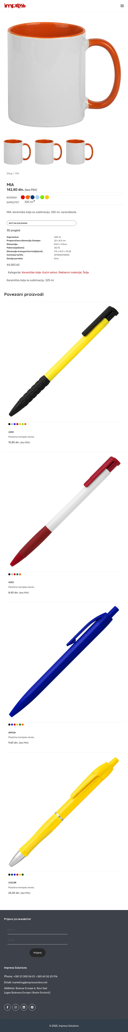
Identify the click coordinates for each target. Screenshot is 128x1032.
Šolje (86, 272)
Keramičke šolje (31, 272)
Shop (9, 173)
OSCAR (12, 882)
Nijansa (12, 197)
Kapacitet (13, 202)
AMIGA (12, 732)
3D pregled (13, 230)
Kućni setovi (49, 272)
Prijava (38, 952)
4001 (11, 582)
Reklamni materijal (70, 272)
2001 (11, 432)
